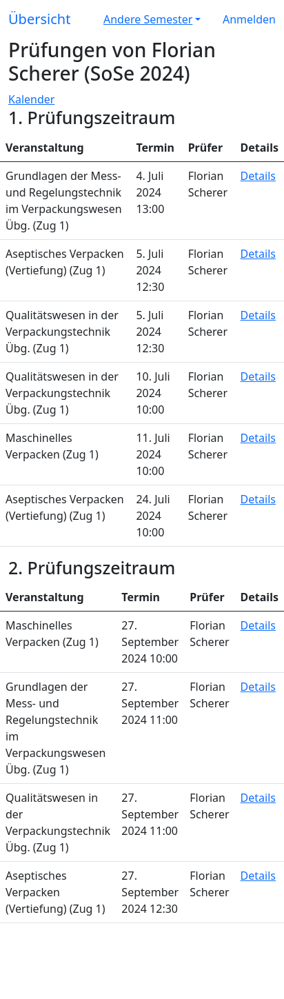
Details (258, 175)
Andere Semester (147, 19)
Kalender (31, 99)
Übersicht (39, 19)
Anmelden (249, 19)
